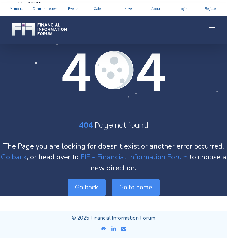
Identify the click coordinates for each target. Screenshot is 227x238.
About (155, 9)
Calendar (101, 9)
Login (183, 9)
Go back (14, 157)
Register (211, 9)
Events (73, 9)
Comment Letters (44, 9)
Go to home (135, 187)
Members (16, 9)
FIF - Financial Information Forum (134, 157)
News (128, 9)
